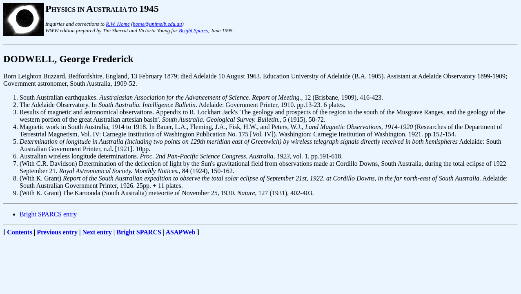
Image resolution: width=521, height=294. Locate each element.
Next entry (96, 232)
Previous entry (57, 232)
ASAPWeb (181, 232)
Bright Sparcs (193, 30)
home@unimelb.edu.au (157, 24)
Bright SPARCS (138, 232)
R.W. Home (117, 24)
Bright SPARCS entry (48, 214)
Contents (19, 232)
